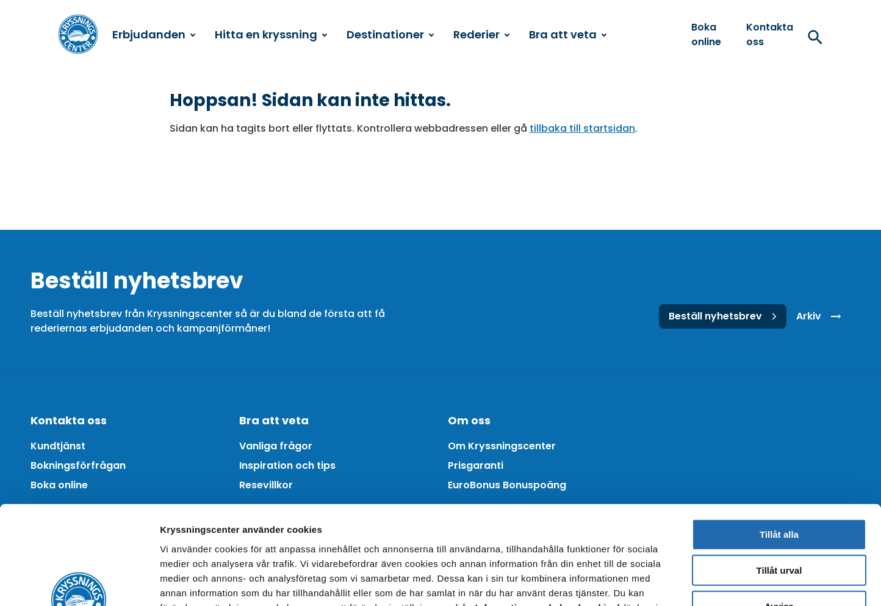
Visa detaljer (663, 582)
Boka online (706, 34)
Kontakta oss (769, 34)
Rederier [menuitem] (481, 34)
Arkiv (821, 316)
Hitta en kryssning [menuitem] (271, 34)
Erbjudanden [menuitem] (153, 34)
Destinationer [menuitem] (390, 34)
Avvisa (779, 517)
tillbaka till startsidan (582, 128)
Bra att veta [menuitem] (567, 34)
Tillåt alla (779, 445)
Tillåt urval (779, 481)
